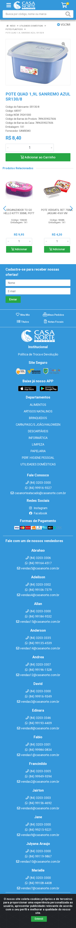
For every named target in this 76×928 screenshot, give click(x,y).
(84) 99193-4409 (38, 723)
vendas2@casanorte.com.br (38, 781)
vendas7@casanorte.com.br (38, 888)
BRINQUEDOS (38, 418)
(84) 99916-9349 (38, 696)
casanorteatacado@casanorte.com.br (38, 493)
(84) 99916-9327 (38, 488)
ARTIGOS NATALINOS (38, 411)
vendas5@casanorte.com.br (38, 568)
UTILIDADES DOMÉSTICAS (38, 464)
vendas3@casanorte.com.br (38, 701)
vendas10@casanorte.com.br (38, 861)
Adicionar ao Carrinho (38, 157)
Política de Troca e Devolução (38, 354)
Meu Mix (23, 314)
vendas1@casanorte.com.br (38, 755)
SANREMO (25, 130)
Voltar (63, 24)
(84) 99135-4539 (38, 643)
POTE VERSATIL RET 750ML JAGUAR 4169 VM (57, 211)
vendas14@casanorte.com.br (38, 648)
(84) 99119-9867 (38, 856)
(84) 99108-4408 (38, 883)
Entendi (39, 919)
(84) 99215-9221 (38, 829)
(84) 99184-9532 (38, 616)
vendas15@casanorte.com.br (38, 621)
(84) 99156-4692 (38, 803)
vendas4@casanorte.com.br (38, 595)
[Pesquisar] (68, 14)
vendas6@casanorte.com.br (38, 808)
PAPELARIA (38, 451)
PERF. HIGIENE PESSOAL (38, 457)
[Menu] (9, 5)
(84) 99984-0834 (38, 749)
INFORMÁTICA (38, 438)
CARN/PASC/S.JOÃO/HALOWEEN (38, 424)
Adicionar (19, 249)
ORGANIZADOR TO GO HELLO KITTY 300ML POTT (19, 211)
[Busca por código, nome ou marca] (34, 14)
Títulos (22, 321)
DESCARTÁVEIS (38, 431)
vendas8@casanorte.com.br (38, 728)
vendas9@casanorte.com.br (38, 835)
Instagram (38, 508)
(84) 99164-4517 (38, 563)
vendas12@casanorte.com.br (38, 675)
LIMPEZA (38, 444)
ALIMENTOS (38, 405)
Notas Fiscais (53, 321)
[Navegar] (5, 208)
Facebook (38, 513)
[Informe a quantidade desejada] (30, 148)
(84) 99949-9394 (38, 776)
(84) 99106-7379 (38, 590)
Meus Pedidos (53, 314)
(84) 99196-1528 (38, 670)
